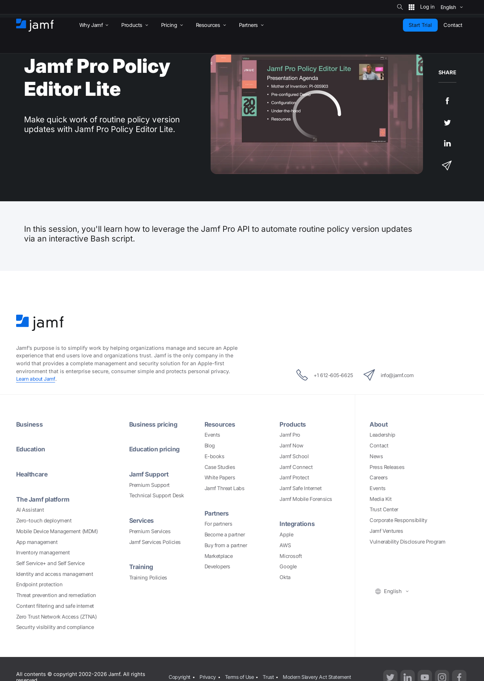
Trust (272, 673)
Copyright (180, 673)
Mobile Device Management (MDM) (57, 531)
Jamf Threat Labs (225, 488)
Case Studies (220, 467)
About (379, 424)
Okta (284, 577)
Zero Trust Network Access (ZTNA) (56, 616)
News (376, 456)
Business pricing (154, 424)
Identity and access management (54, 573)
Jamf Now (291, 445)
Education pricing (155, 449)
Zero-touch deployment (44, 520)
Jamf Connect (296, 467)
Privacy (209, 673)
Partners (217, 513)
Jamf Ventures (386, 531)
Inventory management (43, 552)
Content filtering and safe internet (55, 606)
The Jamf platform (43, 499)
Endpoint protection (39, 584)
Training (141, 566)
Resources (221, 424)
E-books (215, 456)
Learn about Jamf (36, 379)
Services (142, 520)
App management (37, 542)
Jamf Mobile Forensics (305, 499)
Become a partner (225, 534)
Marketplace (219, 556)
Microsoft (290, 556)
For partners (218, 524)
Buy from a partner (226, 545)
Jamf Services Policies (155, 542)
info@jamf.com (392, 375)
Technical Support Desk (156, 495)
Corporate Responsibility (398, 520)
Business (29, 424)
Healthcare (32, 474)
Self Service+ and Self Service (50, 563)
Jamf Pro (289, 435)
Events (212, 435)
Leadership (382, 435)
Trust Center (384, 509)
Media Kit (380, 499)
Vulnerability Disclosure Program (408, 542)
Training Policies (148, 577)
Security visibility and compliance (55, 627)
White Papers (220, 477)
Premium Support (149, 485)
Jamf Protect (294, 477)
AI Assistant (30, 510)
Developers (218, 566)
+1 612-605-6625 (321, 375)
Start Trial (420, 25)
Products (293, 424)
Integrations (297, 523)
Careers (378, 477)
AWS (285, 545)
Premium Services (150, 531)
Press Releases (387, 467)
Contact (379, 445)
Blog (210, 445)
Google (287, 566)
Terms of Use (241, 673)
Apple (286, 534)
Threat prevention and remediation (56, 595)
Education (31, 449)
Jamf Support (149, 474)
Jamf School (294, 456)
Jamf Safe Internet (300, 488)
